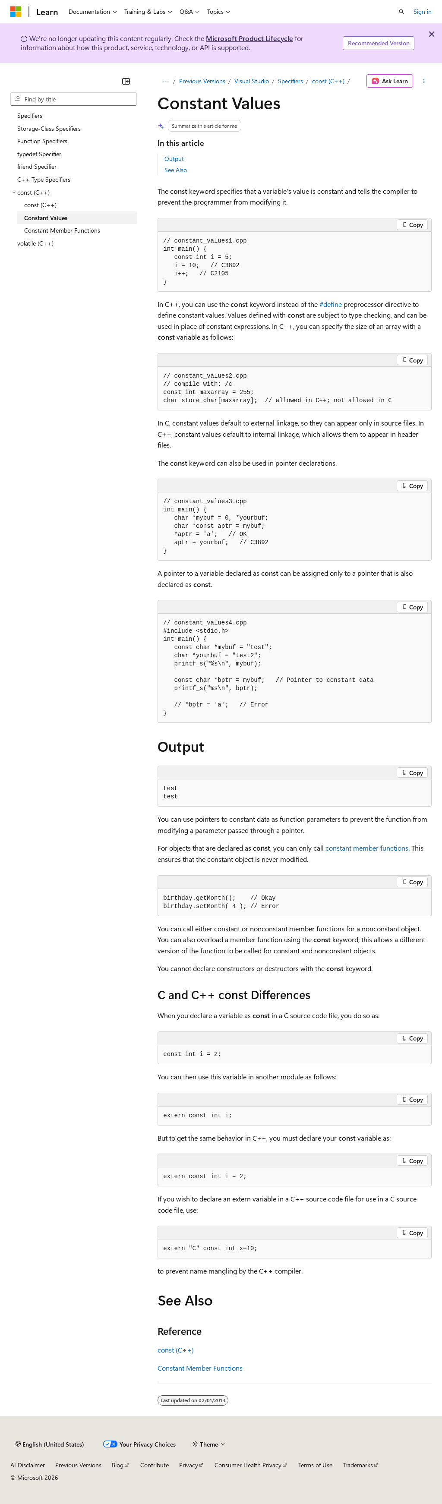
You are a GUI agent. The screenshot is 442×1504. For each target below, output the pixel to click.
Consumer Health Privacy (248, 1465)
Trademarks (358, 1465)
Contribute (154, 1465)
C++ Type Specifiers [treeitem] (43, 179)
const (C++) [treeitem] (40, 205)
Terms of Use (315, 1465)
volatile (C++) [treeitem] (35, 243)
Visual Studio (251, 81)
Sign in (423, 11)
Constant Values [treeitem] (45, 218)
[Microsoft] (16, 11)
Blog (117, 1465)
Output (174, 158)
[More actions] (424, 81)
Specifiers (290, 81)
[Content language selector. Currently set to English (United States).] (49, 1444)
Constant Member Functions (200, 1367)
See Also (175, 170)
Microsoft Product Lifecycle (249, 38)
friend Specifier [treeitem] (37, 166)
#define (330, 304)
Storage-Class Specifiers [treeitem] (49, 128)
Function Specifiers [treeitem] (42, 141)
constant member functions (366, 847)
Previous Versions (202, 81)
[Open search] (401, 11)
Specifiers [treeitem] (29, 115)
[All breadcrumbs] (165, 81)
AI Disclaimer (27, 1465)
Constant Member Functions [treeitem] (62, 230)
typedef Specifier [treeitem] (39, 154)
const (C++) (328, 81)
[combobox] (73, 99)
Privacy (188, 1465)
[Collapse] (126, 81)
